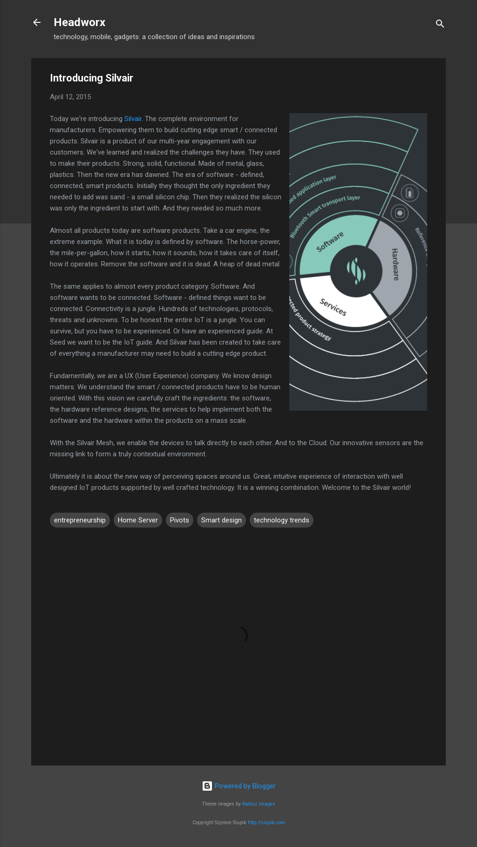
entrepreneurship (80, 520)
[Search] (440, 25)
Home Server (138, 520)
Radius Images (258, 804)
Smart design (221, 520)
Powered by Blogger (239, 786)
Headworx (79, 22)
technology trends (281, 520)
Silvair (133, 119)
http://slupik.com (266, 823)
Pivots (179, 520)
